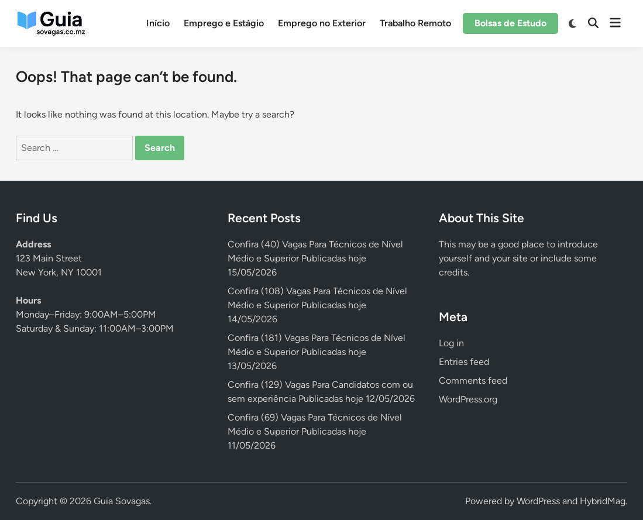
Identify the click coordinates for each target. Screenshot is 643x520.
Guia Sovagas (122, 501)
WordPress (538, 501)
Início (158, 23)
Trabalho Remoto (415, 23)
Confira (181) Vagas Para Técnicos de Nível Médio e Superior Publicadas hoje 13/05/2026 (316, 351)
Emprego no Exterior (322, 23)
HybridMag (602, 501)
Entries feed (464, 361)
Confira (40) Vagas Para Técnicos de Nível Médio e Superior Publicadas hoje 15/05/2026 (315, 258)
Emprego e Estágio (224, 23)
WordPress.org (468, 399)
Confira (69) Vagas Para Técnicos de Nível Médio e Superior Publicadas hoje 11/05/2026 (315, 431)
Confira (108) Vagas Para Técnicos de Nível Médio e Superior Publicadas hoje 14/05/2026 (317, 305)
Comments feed (473, 380)
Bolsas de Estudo (510, 23)
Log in (451, 343)
